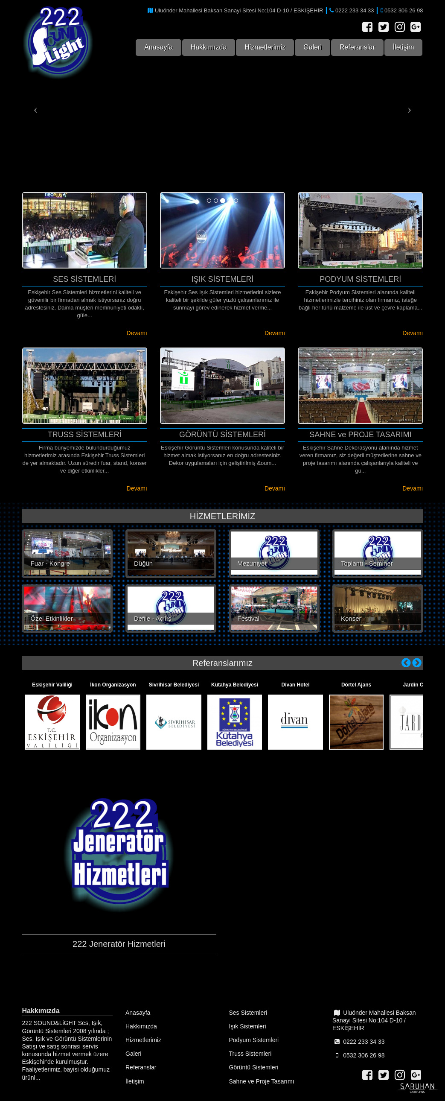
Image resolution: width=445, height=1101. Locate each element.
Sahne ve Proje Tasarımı (261, 1081)
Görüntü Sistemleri (254, 1067)
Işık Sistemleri (247, 1026)
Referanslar (357, 47)
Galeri (312, 47)
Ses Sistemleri (248, 1012)
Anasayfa (158, 47)
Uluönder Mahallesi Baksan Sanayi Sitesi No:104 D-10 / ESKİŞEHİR (374, 1020)
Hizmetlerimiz (264, 47)
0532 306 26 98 (358, 1055)
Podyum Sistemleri (254, 1040)
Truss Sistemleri (250, 1053)
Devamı (137, 333)
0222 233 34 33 (358, 1041)
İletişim (403, 47)
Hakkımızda (209, 47)
